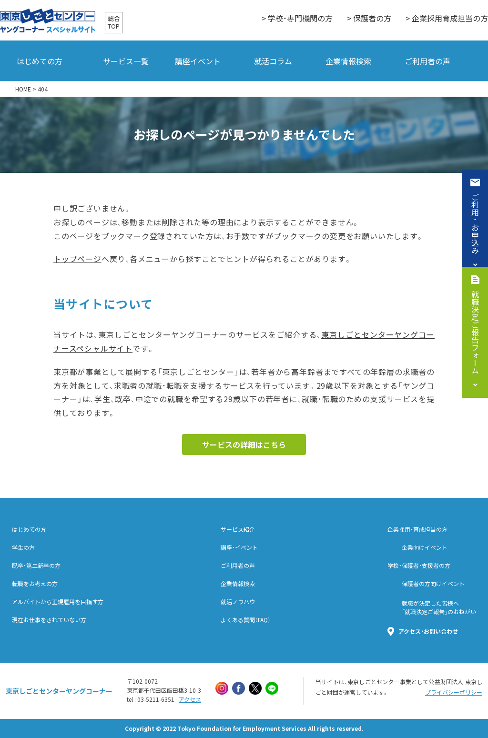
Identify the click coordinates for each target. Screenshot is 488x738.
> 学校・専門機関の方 (297, 18)
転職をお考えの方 (35, 583)
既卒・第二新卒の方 (36, 565)
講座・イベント (239, 547)
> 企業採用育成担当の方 (447, 18)
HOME (23, 89)
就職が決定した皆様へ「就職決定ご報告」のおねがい (439, 607)
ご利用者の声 (427, 61)
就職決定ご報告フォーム (475, 332)
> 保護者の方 (369, 18)
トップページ (77, 258)
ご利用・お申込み (475, 223)
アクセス (190, 699)
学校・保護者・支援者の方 (418, 565)
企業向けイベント (424, 547)
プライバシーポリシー (453, 692)
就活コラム (273, 61)
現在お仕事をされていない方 (49, 620)
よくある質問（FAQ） (246, 620)
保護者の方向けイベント (433, 583)
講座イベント (198, 61)
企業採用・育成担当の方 (417, 529)
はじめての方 (39, 61)
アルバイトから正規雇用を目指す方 (57, 601)
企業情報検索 (348, 61)
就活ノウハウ (238, 601)
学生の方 (23, 547)
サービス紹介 (238, 529)
